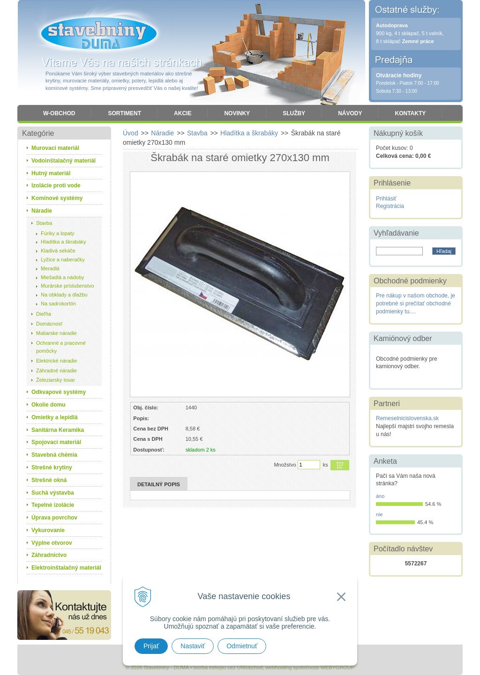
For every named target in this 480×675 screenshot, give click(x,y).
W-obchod (59, 113)
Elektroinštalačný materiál (66, 567)
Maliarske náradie (56, 333)
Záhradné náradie (56, 370)
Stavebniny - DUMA (99, 33)
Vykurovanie (48, 530)
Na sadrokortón (58, 303)
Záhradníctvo (49, 555)
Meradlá (50, 268)
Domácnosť (49, 323)
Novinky (237, 113)
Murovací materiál (55, 148)
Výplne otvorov (51, 543)
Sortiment (124, 113)
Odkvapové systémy (58, 392)
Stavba (44, 223)
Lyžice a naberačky (63, 259)
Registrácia (390, 206)
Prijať (151, 646)
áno (380, 496)
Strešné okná (49, 480)
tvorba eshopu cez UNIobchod (227, 667)
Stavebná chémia (54, 455)
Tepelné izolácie (52, 505)
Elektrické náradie (56, 360)
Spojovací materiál (56, 442)
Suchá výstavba (52, 493)
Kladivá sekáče (58, 250)
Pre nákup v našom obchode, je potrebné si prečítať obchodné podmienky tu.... (415, 303)
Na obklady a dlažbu (64, 294)
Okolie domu (48, 404)
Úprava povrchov (54, 517)
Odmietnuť (241, 646)
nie (379, 514)
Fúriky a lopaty (58, 233)
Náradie (41, 211)
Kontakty (410, 113)
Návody (350, 113)
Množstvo (285, 464)
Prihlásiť (386, 198)
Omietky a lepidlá (54, 417)
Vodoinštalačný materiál (63, 160)
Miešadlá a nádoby (62, 277)
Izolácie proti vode (56, 185)
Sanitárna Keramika (57, 430)
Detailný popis (158, 484)
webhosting (279, 667)
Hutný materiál (50, 173)
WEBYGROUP (337, 667)
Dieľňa (43, 314)
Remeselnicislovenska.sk (407, 418)
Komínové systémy (56, 198)
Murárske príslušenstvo (67, 286)
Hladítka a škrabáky (63, 242)
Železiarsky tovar (55, 380)
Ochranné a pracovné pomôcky (61, 347)
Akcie (182, 113)
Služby (294, 113)
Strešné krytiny (51, 467)
